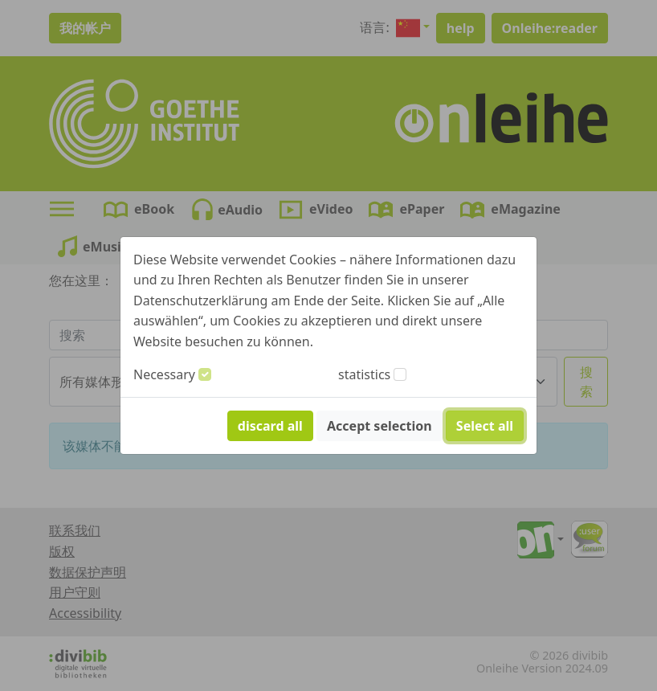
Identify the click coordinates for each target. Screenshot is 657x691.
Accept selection (379, 426)
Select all (484, 426)
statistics (364, 374)
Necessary (164, 374)
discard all (270, 426)
